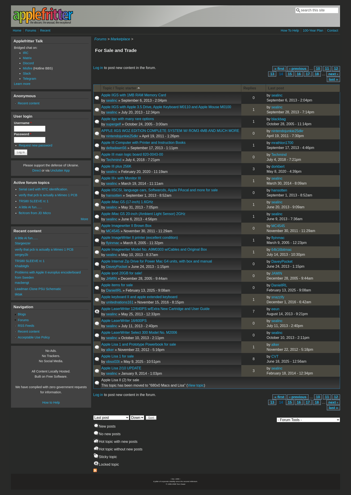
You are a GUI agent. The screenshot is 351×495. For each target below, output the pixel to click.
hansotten (114, 195)
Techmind (113, 160)
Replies (249, 88)
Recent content (28, 103)
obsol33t (113, 362)
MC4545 (113, 231)
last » (333, 79)
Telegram (29, 78)
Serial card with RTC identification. (43, 189)
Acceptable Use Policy (34, 337)
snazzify (277, 297)
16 (299, 74)
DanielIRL (114, 290)
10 (318, 69)
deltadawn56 (116, 148)
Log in (98, 68)
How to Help (51, 402)
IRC (25, 53)
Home (17, 30)
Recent (45, 30)
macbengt (22, 282)
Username (23, 123)
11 (327, 69)
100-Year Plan (313, 30)
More (84, 219)
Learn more (22, 84)
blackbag (278, 119)
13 (272, 74)
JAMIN (111, 278)
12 (336, 69)
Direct (36, 170)
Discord (28, 63)
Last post (276, 88)
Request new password (35, 145)
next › (333, 74)
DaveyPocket (116, 267)
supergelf (113, 124)
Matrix (27, 58)
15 (290, 74)
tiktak (18, 294)
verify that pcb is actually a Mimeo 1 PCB (48, 195)
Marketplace (120, 39)
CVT (274, 356)
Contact (332, 30)
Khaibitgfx (22, 266)
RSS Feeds (26, 325)
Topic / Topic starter (122, 88)
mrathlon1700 (282, 143)
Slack (27, 73)
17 (308, 74)
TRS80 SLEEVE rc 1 (34, 201)
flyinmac (112, 243)
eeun (275, 309)
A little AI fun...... (30, 207)
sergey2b (21, 254)
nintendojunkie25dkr (122, 136)
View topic (196, 385)
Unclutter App (60, 170)
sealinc (111, 100)
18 (317, 74)
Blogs (22, 314)
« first (279, 69)
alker (110, 350)
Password (22, 134)
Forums (30, 30)
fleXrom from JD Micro (35, 213)
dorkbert (278, 166)
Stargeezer (22, 243)
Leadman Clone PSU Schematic (38, 289)
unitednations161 (119, 302)
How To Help (290, 30)
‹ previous (297, 69)
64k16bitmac (281, 250)
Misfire (27, 68)
